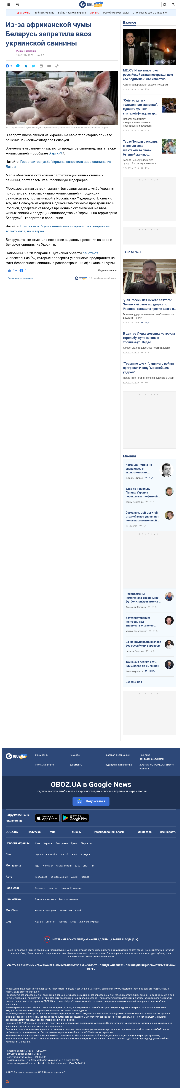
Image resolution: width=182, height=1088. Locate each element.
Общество (145, 832)
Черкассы (86, 843)
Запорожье (62, 843)
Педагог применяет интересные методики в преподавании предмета (137, 122)
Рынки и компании (26, 51)
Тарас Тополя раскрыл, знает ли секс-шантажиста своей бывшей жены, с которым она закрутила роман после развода (141, 148)
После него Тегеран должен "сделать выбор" (148, 377)
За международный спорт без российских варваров (143, 643)
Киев (37, 843)
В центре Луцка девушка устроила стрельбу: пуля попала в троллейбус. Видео (149, 338)
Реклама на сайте (44, 764)
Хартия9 (55, 153)
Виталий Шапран (134, 478)
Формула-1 (86, 854)
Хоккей (64, 854)
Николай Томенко (135, 651)
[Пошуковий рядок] (173, 4)
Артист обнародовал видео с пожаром (145, 84)
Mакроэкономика (68, 899)
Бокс (74, 854)
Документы (76, 764)
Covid (78, 910)
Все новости (168, 832)
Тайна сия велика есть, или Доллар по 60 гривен (142, 664)
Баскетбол (51, 854)
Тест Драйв (41, 877)
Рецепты (40, 888)
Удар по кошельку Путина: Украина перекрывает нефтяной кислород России (142, 492)
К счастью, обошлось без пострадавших (146, 347)
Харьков (48, 843)
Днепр (74, 843)
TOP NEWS (132, 252)
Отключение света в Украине (150, 12)
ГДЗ (37, 865)
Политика (34, 832)
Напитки (52, 888)
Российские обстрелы (116, 12)
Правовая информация (117, 755)
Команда (75, 755)
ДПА (77, 865)
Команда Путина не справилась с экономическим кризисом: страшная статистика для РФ (139, 468)
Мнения (129, 456)
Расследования (104, 832)
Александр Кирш (134, 671)
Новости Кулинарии (71, 888)
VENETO (94, 12)
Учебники (47, 865)
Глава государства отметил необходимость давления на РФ (148, 316)
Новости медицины (46, 910)
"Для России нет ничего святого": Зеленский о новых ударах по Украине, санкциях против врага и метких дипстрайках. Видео (148, 304)
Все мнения (133, 682)
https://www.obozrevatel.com (123, 988)
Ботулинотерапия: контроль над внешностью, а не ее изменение (140, 622)
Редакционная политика (20, 278)
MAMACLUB (66, 910)
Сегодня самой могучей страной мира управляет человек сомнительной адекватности (142, 516)
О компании (41, 755)
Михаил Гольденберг (136, 631)
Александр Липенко (136, 607)
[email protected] (46, 1063)
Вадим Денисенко (135, 502)
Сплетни (50, 921)
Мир (52, 832)
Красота (62, 921)
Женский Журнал (89, 921)
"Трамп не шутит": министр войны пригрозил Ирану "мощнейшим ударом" (148, 368)
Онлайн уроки (64, 865)
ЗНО (85, 865)
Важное (129, 22)
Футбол (39, 854)
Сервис (85, 877)
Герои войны (23, 12)
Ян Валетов (131, 526)
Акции (74, 877)
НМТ (93, 865)
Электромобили (59, 877)
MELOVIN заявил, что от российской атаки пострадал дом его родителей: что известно (148, 74)
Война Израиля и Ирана (72, 12)
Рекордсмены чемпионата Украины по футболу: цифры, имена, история (142, 598)
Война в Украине (44, 12)
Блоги (120, 832)
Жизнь (76, 832)
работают (90, 253)
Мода (73, 921)
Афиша (39, 921)
